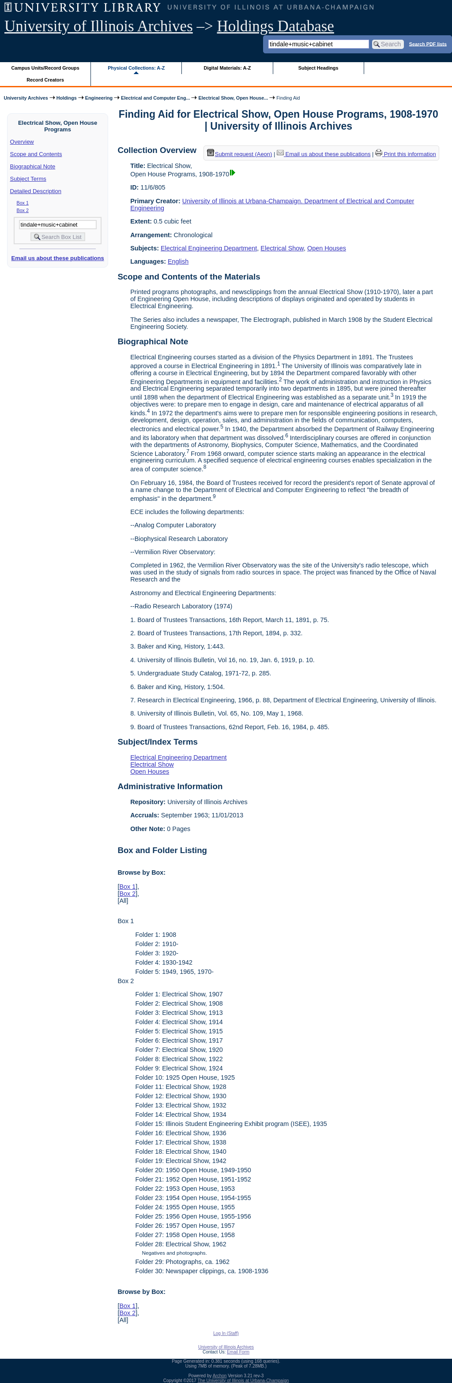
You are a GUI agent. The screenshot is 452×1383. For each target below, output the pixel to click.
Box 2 (23, 210)
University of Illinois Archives (98, 26)
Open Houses (326, 248)
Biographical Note (33, 166)
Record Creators (45, 79)
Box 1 (23, 202)
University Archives (26, 98)
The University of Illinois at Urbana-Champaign (243, 1380)
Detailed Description (35, 191)
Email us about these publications (57, 258)
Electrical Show (282, 248)
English (178, 261)
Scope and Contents (36, 154)
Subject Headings (318, 68)
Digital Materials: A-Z (227, 68)
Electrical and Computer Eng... (155, 98)
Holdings (66, 98)
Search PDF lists (428, 43)
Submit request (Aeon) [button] (239, 154)
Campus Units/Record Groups (45, 68)
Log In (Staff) (226, 1333)
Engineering (99, 98)
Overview (22, 141)
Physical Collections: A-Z (136, 68)
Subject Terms (28, 178)
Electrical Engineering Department (209, 248)
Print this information (405, 154)
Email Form (238, 1351)
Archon (220, 1375)
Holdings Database (275, 26)
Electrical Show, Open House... (233, 98)
